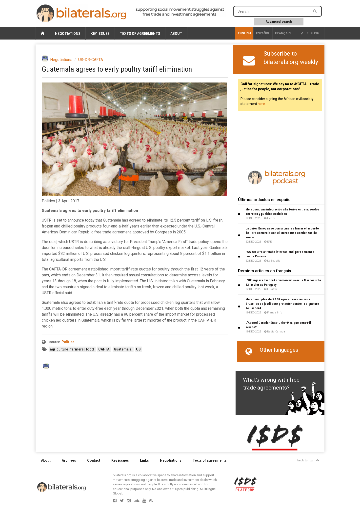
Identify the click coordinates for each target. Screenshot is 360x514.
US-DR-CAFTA (90, 59)
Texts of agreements (140, 34)
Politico (68, 342)
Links (144, 460)
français (283, 33)
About (176, 34)
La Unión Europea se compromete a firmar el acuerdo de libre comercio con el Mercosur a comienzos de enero (282, 232)
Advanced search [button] (279, 21)
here (261, 104)
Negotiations (67, 34)
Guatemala (123, 349)
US (138, 349)
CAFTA (104, 349)
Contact (93, 460)
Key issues (100, 34)
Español (263, 33)
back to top (308, 460)
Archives (69, 460)
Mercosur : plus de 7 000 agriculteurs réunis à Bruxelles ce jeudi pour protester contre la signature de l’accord (282, 303)
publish (310, 33)
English (244, 33)
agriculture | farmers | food (72, 349)
